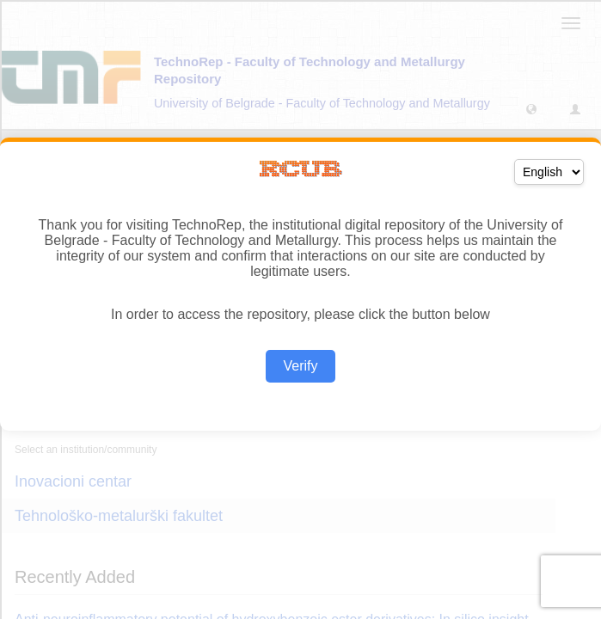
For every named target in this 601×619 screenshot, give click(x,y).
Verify (300, 366)
